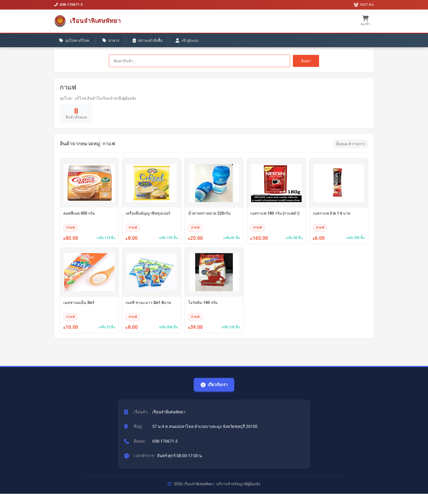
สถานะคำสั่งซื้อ (151, 41)
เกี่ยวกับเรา (214, 384)
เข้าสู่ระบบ (194, 41)
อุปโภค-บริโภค (75, 41)
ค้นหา (306, 61)
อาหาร (113, 41)
